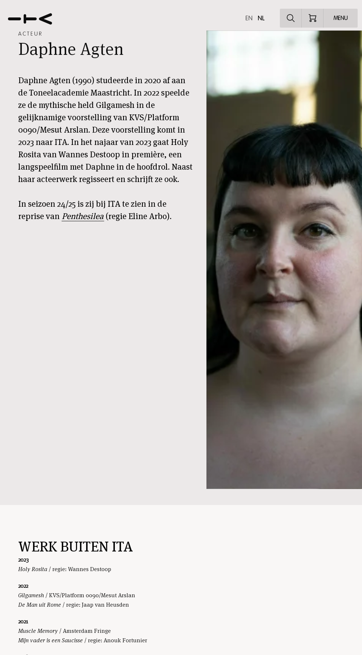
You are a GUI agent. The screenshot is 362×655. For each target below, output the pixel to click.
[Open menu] (340, 18)
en (249, 18)
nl (261, 18)
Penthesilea (83, 216)
